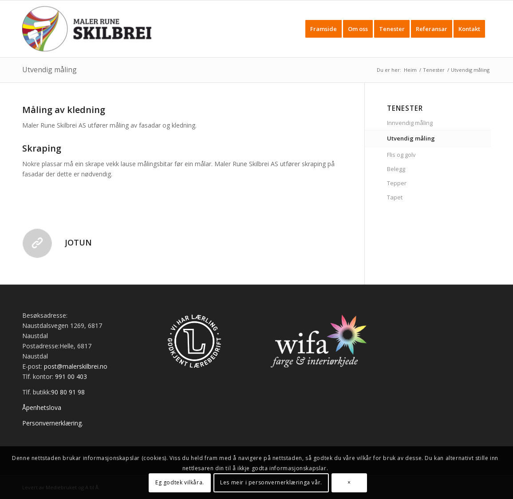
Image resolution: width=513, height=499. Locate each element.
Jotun (78, 242)
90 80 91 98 (68, 392)
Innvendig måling (410, 123)
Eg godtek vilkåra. (179, 482)
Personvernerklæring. (52, 423)
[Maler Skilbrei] (86, 28)
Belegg (396, 169)
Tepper (396, 183)
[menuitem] (323, 28)
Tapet (395, 197)
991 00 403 (71, 376)
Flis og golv (401, 155)
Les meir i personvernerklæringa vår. (271, 482)
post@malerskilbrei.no (75, 366)
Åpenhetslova (41, 407)
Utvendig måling (49, 69)
